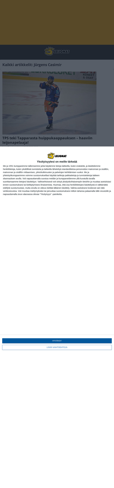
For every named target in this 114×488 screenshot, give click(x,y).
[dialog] (57, 317)
